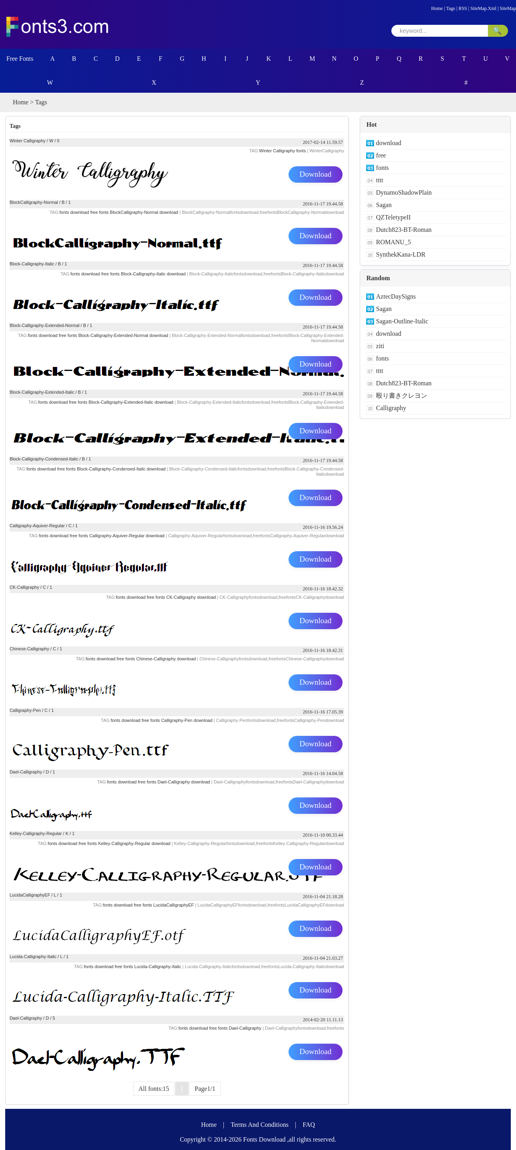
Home (437, 8)
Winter (265, 150)
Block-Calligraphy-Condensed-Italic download (121, 468)
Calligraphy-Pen (25, 710)
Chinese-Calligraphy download (166, 658)
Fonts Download (264, 1139)
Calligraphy (284, 150)
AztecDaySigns (396, 296)
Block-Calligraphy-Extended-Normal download (123, 335)
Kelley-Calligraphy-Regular (36, 833)
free (137, 905)
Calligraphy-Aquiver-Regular (37, 525)
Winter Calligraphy (28, 140)
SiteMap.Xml (483, 8)
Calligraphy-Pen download (186, 720)
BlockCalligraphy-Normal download (144, 212)
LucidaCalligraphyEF (30, 895)
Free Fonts (20, 58)
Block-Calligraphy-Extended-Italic (42, 392)
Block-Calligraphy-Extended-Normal (45, 325)
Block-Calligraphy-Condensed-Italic (44, 458)
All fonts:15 (153, 1088)
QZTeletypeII (393, 217)
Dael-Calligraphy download (183, 781)
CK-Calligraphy (24, 587)
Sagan (384, 204)
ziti (380, 346)
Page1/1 (205, 1088)
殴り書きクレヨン (401, 395)
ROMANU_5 (393, 242)
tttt (379, 180)
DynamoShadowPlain (404, 192)
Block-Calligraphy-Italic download (153, 273)
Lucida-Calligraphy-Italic (33, 956)
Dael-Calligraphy (26, 771)
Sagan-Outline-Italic (402, 321)
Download (316, 174)
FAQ (309, 1124)
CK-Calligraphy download (191, 597)
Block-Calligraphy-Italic (32, 263)
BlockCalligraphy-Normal (34, 202)
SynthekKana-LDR (401, 254)
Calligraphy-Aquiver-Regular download (126, 535)
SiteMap (508, 8)
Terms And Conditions (260, 1124)
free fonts (99, 212)
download (123, 905)
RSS (462, 8)
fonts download (74, 212)
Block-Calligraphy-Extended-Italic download (131, 402)
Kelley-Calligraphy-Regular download (134, 843)
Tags (450, 8)
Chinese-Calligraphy (29, 648)
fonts (301, 150)
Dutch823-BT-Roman (404, 229)
